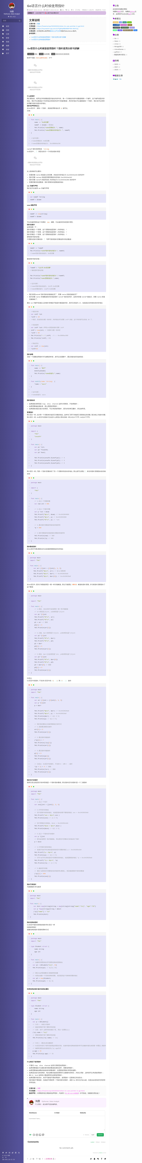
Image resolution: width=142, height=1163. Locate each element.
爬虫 (135, 30)
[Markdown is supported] (30, 1134)
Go (120, 22)
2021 (116, 67)
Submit (100, 1134)
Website (83, 1112)
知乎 (129, 14)
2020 (116, 69)
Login (92, 1134)
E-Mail (57, 1112)
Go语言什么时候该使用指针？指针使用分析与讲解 (48, 37)
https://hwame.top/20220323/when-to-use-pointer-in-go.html (60, 26)
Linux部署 (116, 25)
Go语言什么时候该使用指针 (40, 39)
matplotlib (116, 27)
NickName (33, 1112)
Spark (129, 25)
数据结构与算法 (128, 30)
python (132, 27)
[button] (50, 1158)
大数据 (120, 30)
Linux (129, 22)
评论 (78, 10)
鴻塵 (38, 24)
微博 (119, 11)
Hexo (124, 22)
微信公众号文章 (55, 31)
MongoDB (123, 25)
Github (132, 11)
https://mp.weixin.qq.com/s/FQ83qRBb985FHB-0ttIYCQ (57, 28)
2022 (116, 64)
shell (114, 30)
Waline (100, 1152)
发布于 (35, 10)
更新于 (52, 10)
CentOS (115, 22)
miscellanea (124, 27)
